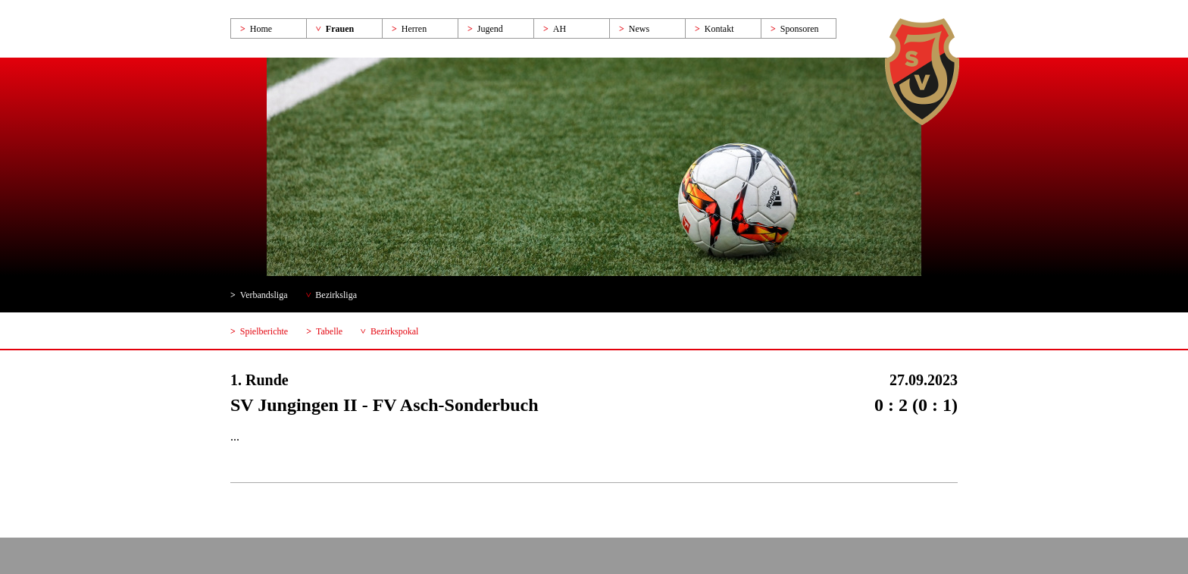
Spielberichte (264, 331)
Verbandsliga (264, 295)
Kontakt (719, 29)
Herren (414, 29)
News (639, 29)
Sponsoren (799, 29)
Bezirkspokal (394, 331)
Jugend (490, 29)
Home (261, 29)
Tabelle (329, 331)
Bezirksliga (336, 295)
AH (559, 29)
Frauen (340, 29)
